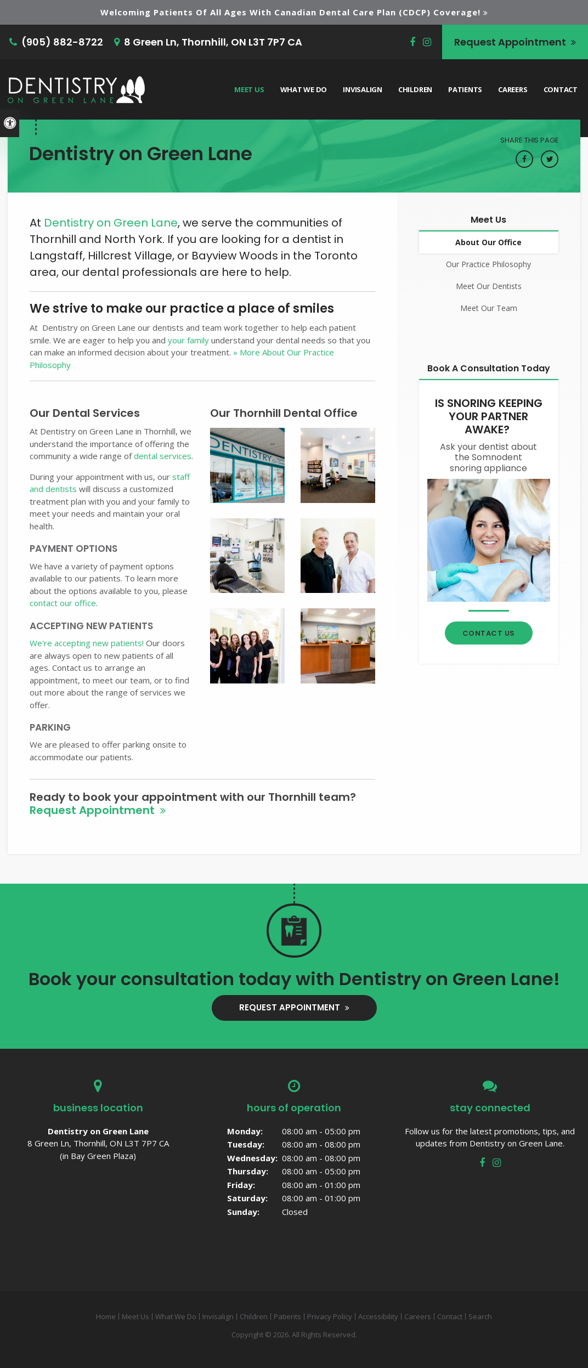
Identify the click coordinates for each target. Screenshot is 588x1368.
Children (415, 89)
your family (188, 340)
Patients (465, 89)
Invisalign (362, 89)
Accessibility (378, 1316)
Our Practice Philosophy (488, 264)
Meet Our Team (488, 308)
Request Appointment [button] (511, 42)
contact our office (63, 602)
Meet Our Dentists (489, 286)
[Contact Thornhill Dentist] (488, 539)
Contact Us (488, 633)
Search (480, 1316)
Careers (512, 89)
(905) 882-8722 (62, 42)
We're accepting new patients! (87, 642)
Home (106, 1316)
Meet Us (249, 89)
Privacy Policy (329, 1316)
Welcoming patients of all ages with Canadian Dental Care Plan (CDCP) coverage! (290, 12)
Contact (561, 89)
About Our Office (488, 242)
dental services (162, 455)
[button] (247, 464)
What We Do (303, 89)
